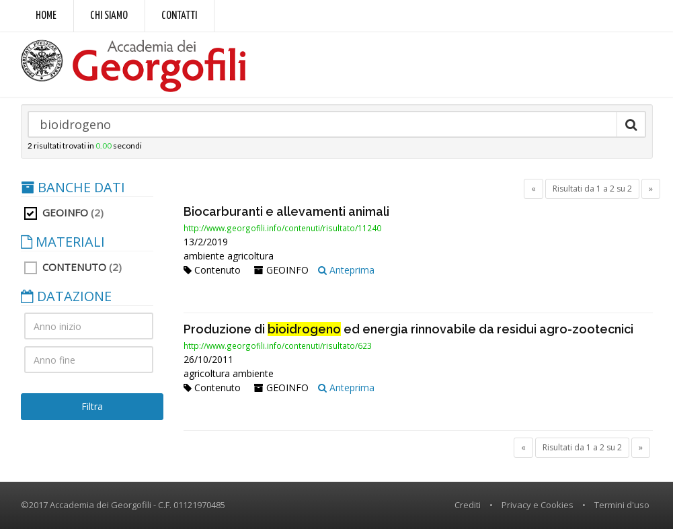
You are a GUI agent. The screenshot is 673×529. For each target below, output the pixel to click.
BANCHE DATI (73, 187)
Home (46, 16)
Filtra (92, 406)
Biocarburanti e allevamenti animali (286, 211)
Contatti (179, 16)
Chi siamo (109, 16)
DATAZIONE (66, 296)
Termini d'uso (621, 505)
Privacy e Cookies (537, 505)
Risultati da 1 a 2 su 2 (592, 188)
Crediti (467, 505)
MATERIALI (63, 242)
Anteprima (346, 269)
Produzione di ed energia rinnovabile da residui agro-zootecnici (408, 329)
